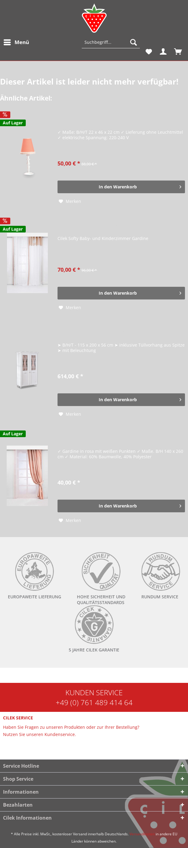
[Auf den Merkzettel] (70, 201)
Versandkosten (142, 834)
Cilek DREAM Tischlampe (87, 119)
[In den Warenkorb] (121, 187)
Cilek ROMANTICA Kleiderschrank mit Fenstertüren (118, 332)
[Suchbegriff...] (111, 42)
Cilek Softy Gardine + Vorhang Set (97, 225)
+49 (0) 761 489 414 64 (94, 702)
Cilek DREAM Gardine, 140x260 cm (99, 438)
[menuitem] (16, 42)
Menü (16, 41)
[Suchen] (133, 42)
